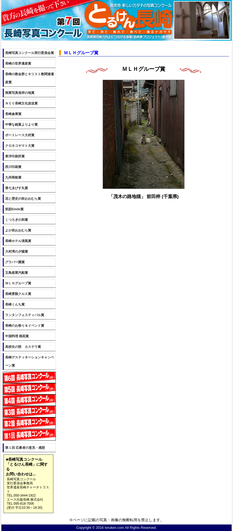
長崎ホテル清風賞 (18, 241)
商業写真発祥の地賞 (19, 93)
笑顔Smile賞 (14, 209)
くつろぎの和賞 (16, 220)
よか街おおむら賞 (18, 230)
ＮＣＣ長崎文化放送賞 (21, 103)
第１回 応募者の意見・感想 (25, 448)
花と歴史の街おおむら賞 (23, 199)
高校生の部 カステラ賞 (23, 347)
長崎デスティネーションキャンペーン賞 (29, 361)
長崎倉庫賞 (13, 114)
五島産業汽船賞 (16, 273)
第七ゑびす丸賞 (16, 188)
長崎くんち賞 (15, 304)
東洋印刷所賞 (15, 156)
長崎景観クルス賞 (18, 294)
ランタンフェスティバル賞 (24, 315)
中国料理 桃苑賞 (17, 336)
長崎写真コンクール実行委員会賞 (29, 53)
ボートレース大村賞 (19, 135)
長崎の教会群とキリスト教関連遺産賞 (29, 78)
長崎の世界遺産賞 (18, 63)
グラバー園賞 (15, 262)
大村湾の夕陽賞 (16, 251)
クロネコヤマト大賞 (19, 146)
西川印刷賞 (13, 167)
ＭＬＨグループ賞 (18, 283)
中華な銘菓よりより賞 (21, 124)
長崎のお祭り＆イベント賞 (24, 325)
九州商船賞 (13, 177)
